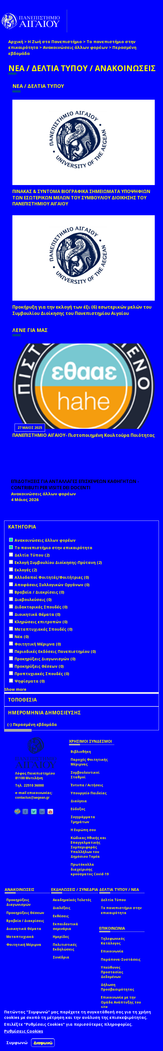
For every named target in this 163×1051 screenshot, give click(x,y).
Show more (15, 689)
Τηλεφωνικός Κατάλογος (113, 941)
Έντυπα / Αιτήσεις (87, 785)
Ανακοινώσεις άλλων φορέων (75, 47)
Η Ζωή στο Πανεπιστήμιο (55, 41)
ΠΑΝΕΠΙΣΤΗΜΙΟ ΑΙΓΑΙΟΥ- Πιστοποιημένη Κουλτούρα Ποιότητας (83, 435)
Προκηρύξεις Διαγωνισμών (18, 902)
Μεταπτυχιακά (20, 936)
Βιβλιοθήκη (81, 751)
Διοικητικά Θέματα (23, 928)
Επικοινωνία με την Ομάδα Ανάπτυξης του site (121, 1002)
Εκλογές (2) (26, 569)
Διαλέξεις (61, 907)
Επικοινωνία (112, 951)
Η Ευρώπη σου (83, 830)
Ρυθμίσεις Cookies (23, 1031)
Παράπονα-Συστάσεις (120, 959)
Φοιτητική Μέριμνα (23, 944)
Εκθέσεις (61, 916)
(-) (10, 724)
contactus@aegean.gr (34, 798)
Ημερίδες (61, 936)
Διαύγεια (79, 801)
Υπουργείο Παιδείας (89, 793)
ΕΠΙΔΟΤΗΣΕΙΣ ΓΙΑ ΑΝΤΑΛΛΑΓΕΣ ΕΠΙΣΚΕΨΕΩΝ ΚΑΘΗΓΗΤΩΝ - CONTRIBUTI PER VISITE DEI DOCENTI (75, 484)
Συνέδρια (61, 957)
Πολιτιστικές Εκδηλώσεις (65, 947)
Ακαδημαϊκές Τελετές (72, 900)
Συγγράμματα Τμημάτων (83, 819)
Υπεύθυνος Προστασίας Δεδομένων (112, 972)
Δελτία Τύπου (113, 900)
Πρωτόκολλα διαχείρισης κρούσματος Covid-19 (90, 869)
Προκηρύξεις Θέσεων (25, 912)
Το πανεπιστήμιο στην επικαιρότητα (121, 910)
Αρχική (15, 41)
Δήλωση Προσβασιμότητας (117, 987)
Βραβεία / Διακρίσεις (25, 920)
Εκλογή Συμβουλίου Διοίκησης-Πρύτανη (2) (58, 562)
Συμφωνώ (17, 1042)
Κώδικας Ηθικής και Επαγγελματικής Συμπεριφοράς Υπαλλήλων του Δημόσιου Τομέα (88, 847)
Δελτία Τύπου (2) (32, 555)
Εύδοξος (78, 809)
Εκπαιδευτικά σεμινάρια (65, 926)
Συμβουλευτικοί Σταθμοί (85, 774)
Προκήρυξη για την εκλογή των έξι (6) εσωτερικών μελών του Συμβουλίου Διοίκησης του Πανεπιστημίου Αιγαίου (81, 310)
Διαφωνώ (43, 1042)
